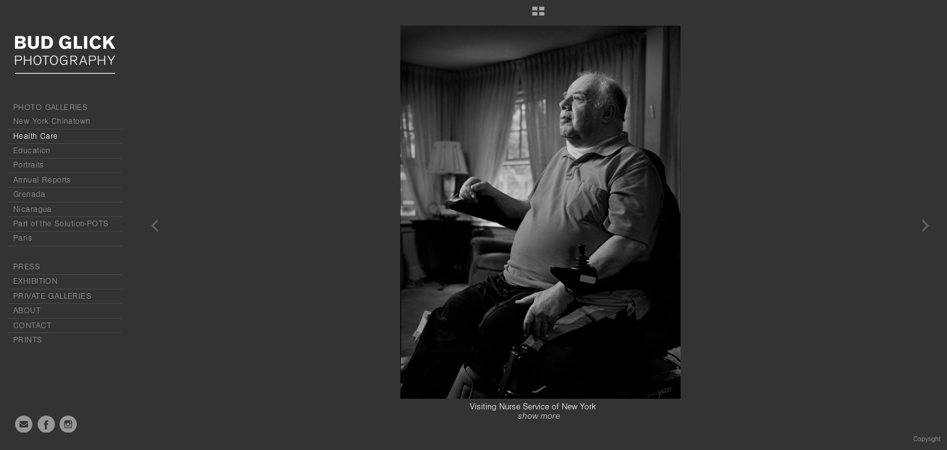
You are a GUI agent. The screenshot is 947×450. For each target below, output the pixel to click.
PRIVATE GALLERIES (52, 296)
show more (539, 416)
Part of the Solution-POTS (61, 223)
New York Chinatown (52, 121)
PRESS (26, 266)
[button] (538, 15)
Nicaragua (32, 209)
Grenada (29, 194)
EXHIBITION (35, 281)
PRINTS (28, 340)
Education (32, 150)
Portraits (28, 165)
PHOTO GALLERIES (50, 107)
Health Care (35, 136)
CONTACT (32, 325)
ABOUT (27, 310)
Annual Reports (42, 180)
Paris (22, 238)
